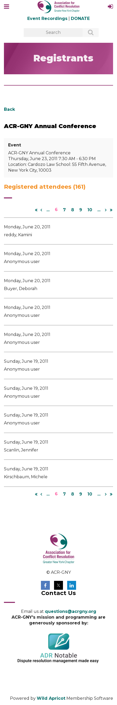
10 (89, 209)
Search (88, 33)
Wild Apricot (51, 698)
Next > (106, 210)
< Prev (41, 210)
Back (9, 109)
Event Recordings (47, 18)
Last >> (111, 210)
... (48, 209)
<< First (36, 210)
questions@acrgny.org (70, 611)
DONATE (80, 18)
